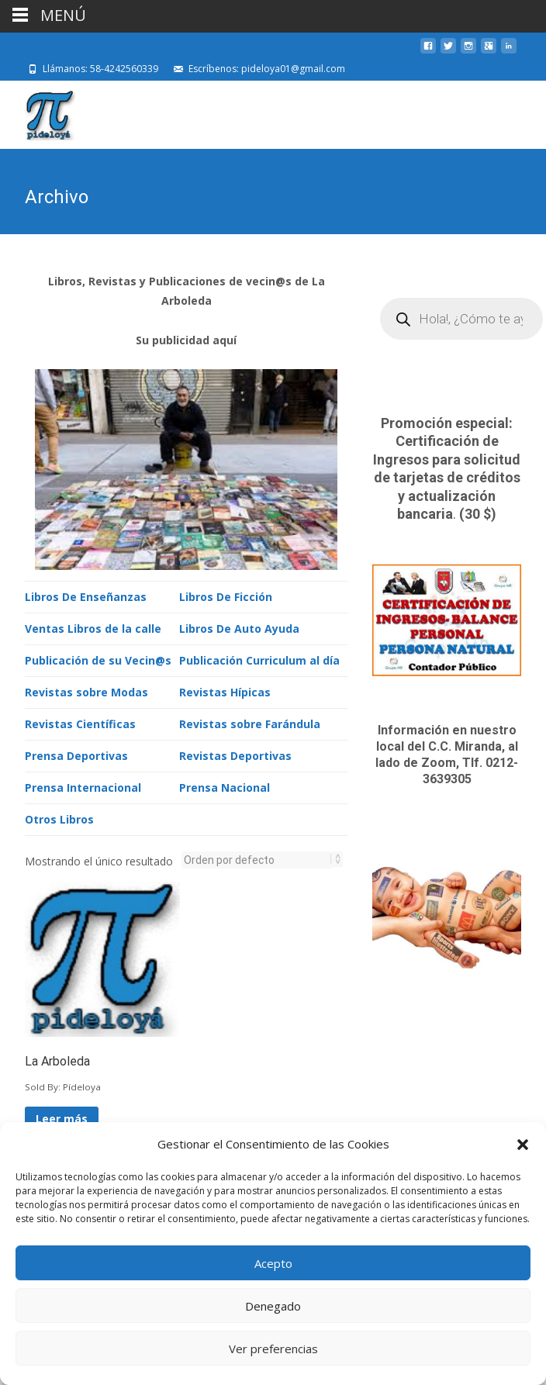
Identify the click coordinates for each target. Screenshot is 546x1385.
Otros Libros (59, 817)
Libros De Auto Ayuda (239, 627)
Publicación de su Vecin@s (98, 658)
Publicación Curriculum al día (259, 658)
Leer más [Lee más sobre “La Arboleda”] (62, 1117)
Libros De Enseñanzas (86, 595)
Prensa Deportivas (76, 754)
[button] (522, 1144)
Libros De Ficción (225, 595)
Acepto (273, 1263)
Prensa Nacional (224, 786)
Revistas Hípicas (225, 690)
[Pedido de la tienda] (257, 858)
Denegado (273, 1306)
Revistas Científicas (80, 722)
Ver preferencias (273, 1348)
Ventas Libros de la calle (93, 627)
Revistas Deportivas (235, 754)
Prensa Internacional (83, 786)
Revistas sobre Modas (86, 690)
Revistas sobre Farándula (249, 722)
